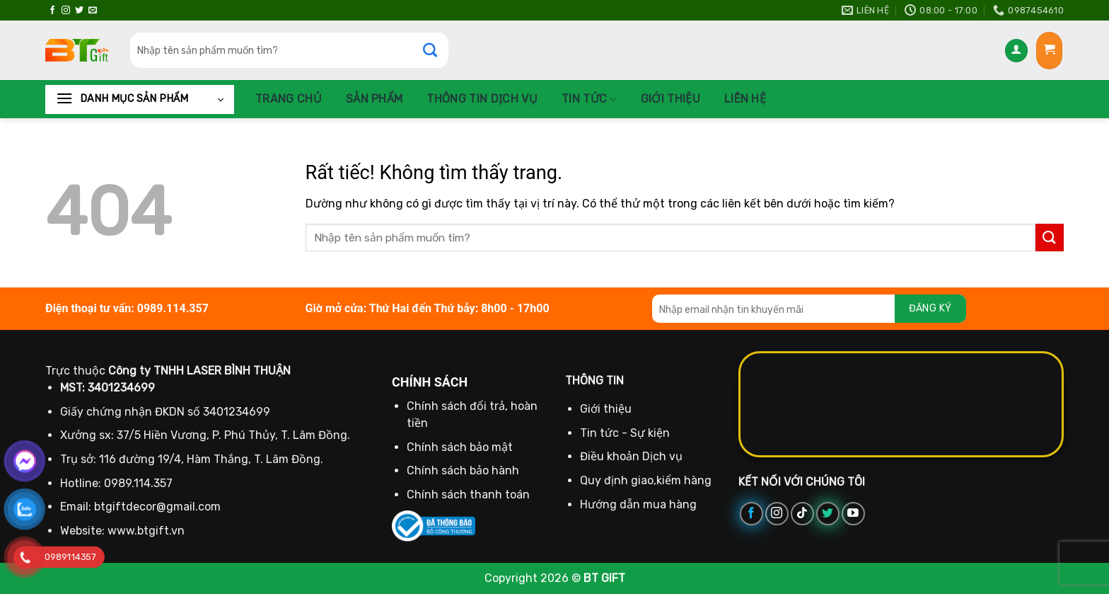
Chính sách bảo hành (463, 470)
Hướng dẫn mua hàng (638, 504)
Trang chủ (288, 98)
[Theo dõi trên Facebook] (52, 11)
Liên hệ (745, 98)
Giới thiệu (670, 98)
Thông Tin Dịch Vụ (481, 98)
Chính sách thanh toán (468, 494)
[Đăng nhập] (1016, 50)
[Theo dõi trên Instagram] (66, 11)
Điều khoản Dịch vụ (631, 456)
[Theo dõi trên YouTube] (853, 513)
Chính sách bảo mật (460, 447)
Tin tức (589, 99)
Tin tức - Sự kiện (625, 433)
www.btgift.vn (146, 530)
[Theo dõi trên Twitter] (79, 11)
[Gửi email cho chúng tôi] (92, 11)
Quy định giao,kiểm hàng (646, 480)
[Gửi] (437, 50)
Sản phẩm (374, 98)
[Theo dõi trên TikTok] (802, 513)
